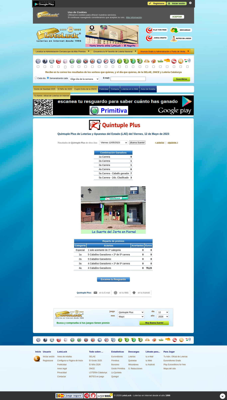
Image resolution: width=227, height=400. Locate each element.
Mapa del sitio (170, 368)
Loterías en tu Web (129, 89)
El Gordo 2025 (95, 360)
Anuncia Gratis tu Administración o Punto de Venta (165, 51)
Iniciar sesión (176, 3)
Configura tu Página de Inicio (70, 360)
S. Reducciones (135, 368)
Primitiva (115, 360)
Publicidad (103, 89)
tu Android (150, 364)
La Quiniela (116, 372)
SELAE (92, 356)
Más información (134, 17)
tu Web (149, 360)
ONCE (92, 368)
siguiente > (173, 142)
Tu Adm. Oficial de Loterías (175, 356)
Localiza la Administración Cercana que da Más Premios (63, 51)
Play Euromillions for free (175, 364)
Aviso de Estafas (148, 89)
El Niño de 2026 (65, 89)
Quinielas (132, 360)
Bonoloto (115, 364)
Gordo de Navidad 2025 (44, 89)
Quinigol (115, 376)
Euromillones (117, 356)
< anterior (159, 142)
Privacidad (62, 372)
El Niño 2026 (95, 364)
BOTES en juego (96, 376)
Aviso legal (62, 368)
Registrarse (156, 3)
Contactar (61, 376)
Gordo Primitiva (118, 368)
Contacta (115, 89)
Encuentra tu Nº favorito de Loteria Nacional (115, 51)
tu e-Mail (149, 356)
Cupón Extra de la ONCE (85, 89)
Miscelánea (133, 364)
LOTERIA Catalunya (98, 372)
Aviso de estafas (64, 356)
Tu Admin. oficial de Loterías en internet (51, 96)
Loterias (131, 356)
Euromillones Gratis (172, 360)
